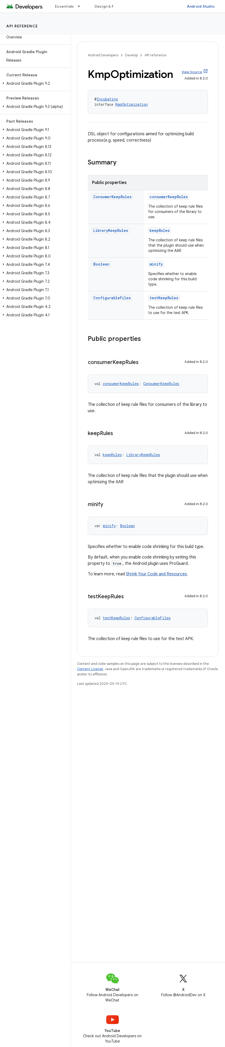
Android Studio (201, 6)
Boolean (101, 264)
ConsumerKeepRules (112, 196)
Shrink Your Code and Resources (156, 574)
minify (156, 264)
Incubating (107, 99)
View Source (192, 72)
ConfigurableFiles (112, 297)
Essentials (64, 6)
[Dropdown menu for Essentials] (81, 6)
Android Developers (103, 55)
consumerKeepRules (169, 196)
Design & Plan (107, 6)
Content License (90, 669)
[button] (34, 83)
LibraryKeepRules (110, 230)
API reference (22, 26)
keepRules (160, 230)
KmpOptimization (131, 104)
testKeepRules (164, 297)
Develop (131, 55)
